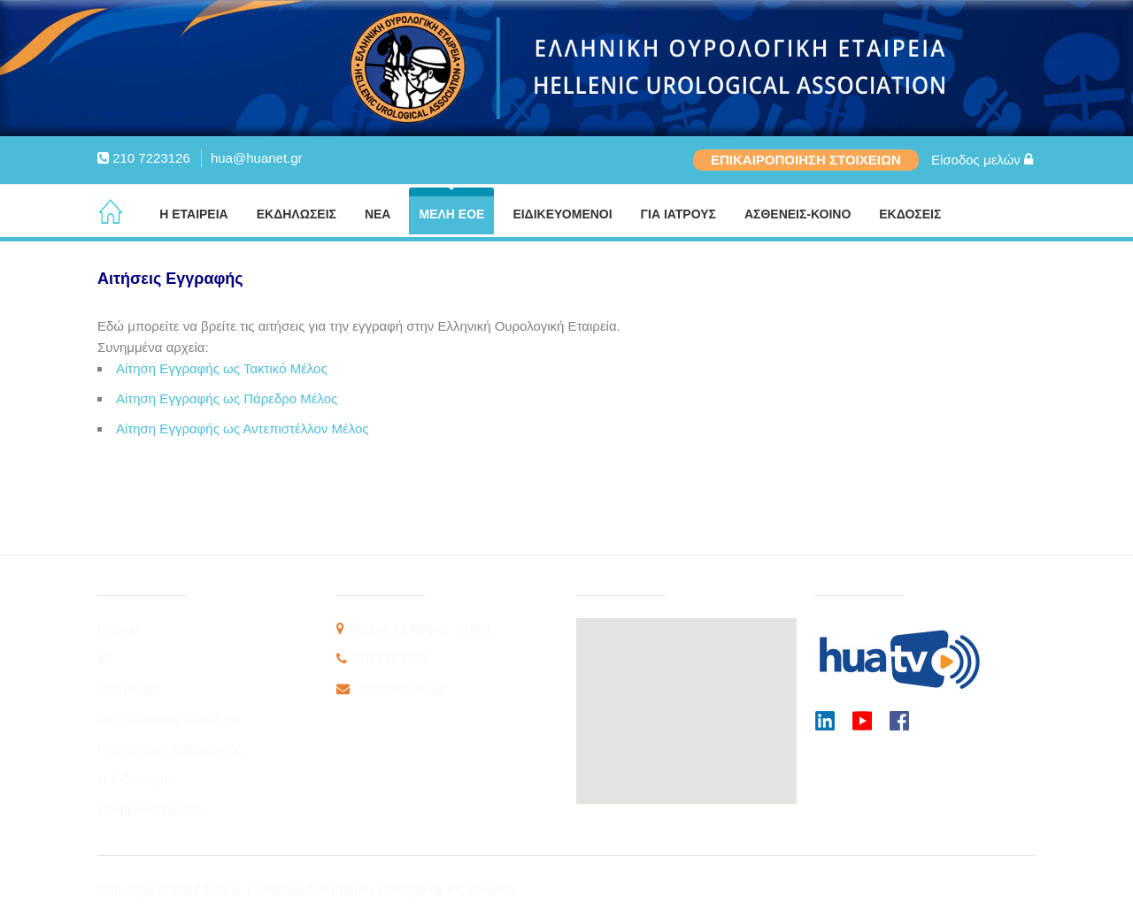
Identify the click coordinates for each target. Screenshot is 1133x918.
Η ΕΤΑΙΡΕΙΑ (193, 214)
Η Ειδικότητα (134, 778)
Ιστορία (118, 628)
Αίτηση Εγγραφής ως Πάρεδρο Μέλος (226, 398)
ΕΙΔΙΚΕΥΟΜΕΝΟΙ (562, 214)
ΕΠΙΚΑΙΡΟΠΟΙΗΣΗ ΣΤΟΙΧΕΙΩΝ (806, 159)
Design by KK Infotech (449, 889)
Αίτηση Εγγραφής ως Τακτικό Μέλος (222, 368)
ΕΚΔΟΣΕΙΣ (910, 214)
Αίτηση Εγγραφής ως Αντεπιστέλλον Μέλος (242, 428)
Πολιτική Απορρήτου (316, 889)
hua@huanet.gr (257, 157)
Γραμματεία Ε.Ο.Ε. (152, 808)
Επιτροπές (128, 688)
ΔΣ (105, 658)
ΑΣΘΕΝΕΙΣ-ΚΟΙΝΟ (797, 214)
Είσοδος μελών (982, 159)
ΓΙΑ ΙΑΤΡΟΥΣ (678, 214)
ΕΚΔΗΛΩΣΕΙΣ (296, 214)
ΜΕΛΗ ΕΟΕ (451, 214)
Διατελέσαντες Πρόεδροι (168, 718)
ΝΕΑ (378, 214)
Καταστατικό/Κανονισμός (170, 748)
